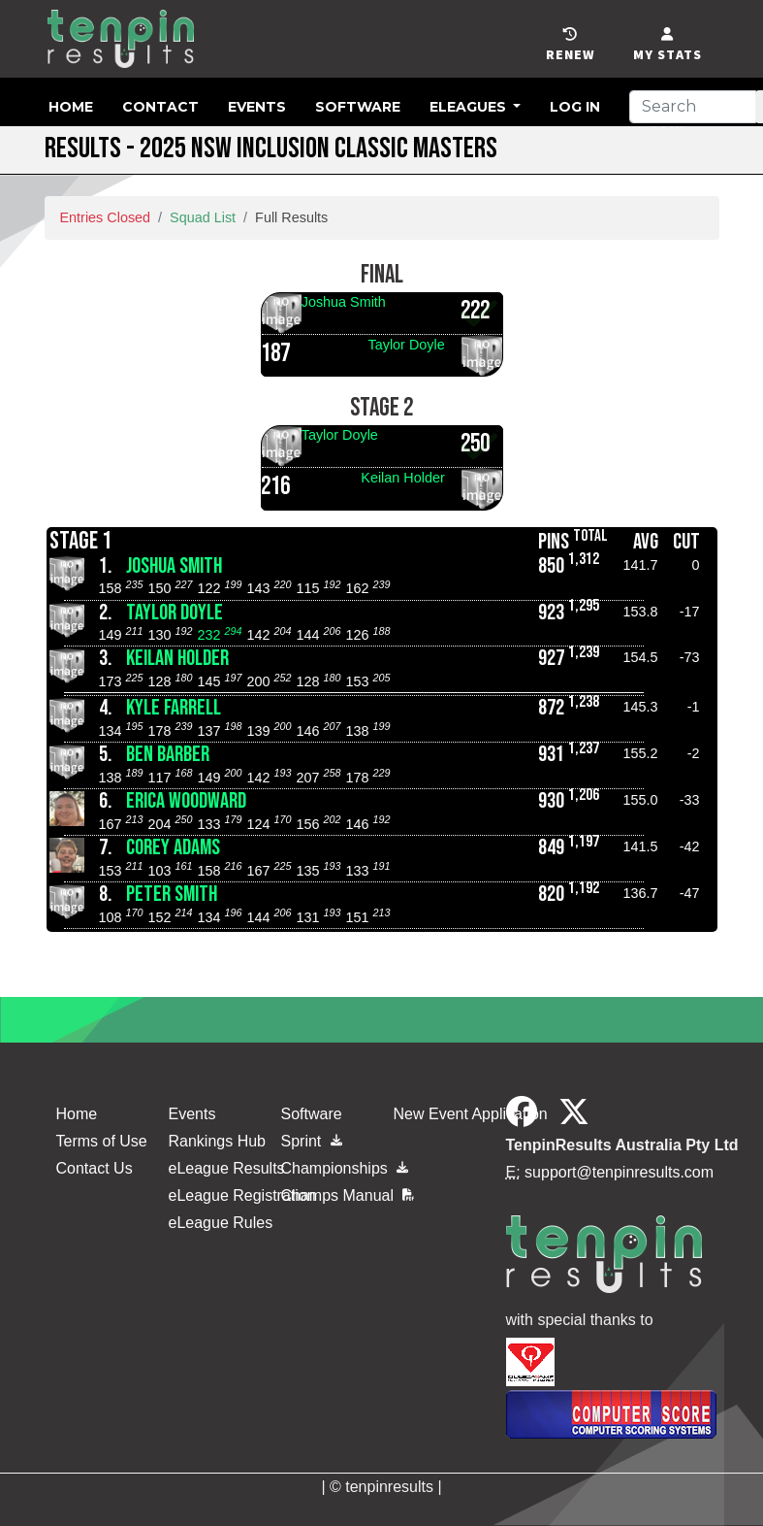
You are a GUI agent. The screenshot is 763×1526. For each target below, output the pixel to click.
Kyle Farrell (173, 708)
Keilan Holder (402, 477)
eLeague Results (227, 1168)
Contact (160, 107)
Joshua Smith (344, 302)
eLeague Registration (242, 1195)
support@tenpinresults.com (619, 1172)
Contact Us (94, 1168)
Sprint (311, 1141)
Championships (325, 1168)
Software (357, 107)
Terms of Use (101, 1141)
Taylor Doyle (406, 344)
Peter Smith (171, 894)
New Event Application (471, 1114)
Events (257, 107)
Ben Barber (167, 755)
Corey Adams (173, 848)
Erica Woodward (186, 801)
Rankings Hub (218, 1141)
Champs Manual (348, 1195)
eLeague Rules (221, 1222)
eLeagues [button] (469, 107)
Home (70, 107)
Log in (575, 107)
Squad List (203, 217)
